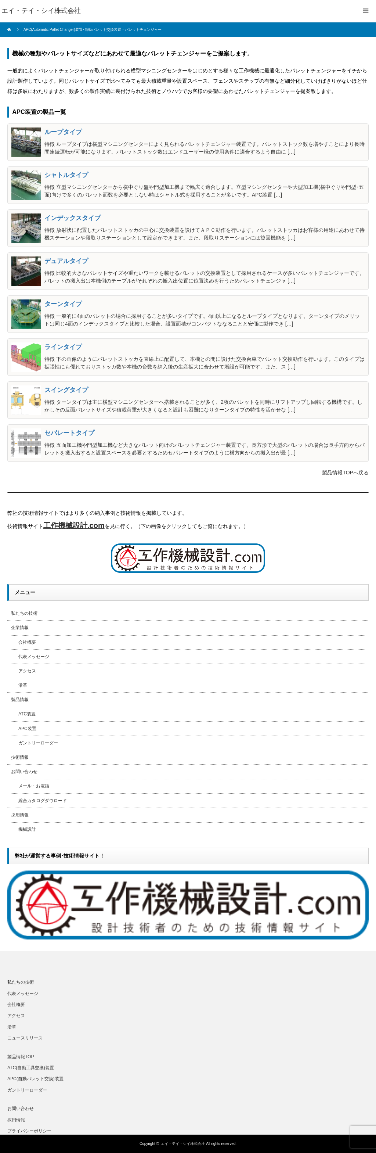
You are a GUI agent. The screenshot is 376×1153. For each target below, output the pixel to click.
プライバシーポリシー (29, 1131)
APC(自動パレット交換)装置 (35, 1078)
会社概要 (27, 642)
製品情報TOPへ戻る (345, 472)
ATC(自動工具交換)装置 (30, 1067)
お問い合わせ (24, 771)
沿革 (22, 685)
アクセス (27, 671)
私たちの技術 (24, 613)
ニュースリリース (25, 1038)
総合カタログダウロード (42, 800)
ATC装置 (27, 713)
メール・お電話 (33, 786)
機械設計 (27, 829)
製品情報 (20, 699)
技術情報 (20, 757)
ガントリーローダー (38, 743)
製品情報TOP (20, 1056)
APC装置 (27, 728)
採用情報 (20, 815)
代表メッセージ (33, 656)
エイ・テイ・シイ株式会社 (183, 1144)
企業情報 (20, 627)
